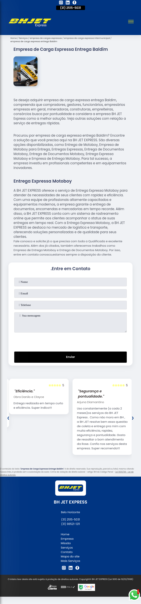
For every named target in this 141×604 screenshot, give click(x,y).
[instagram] (61, 3)
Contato (67, 552)
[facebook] (74, 3)
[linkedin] (68, 3)
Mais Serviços (70, 561)
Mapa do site (70, 557)
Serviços (67, 548)
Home (65, 535)
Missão (66, 543)
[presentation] (70, 341)
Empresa (67, 539)
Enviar (70, 357)
